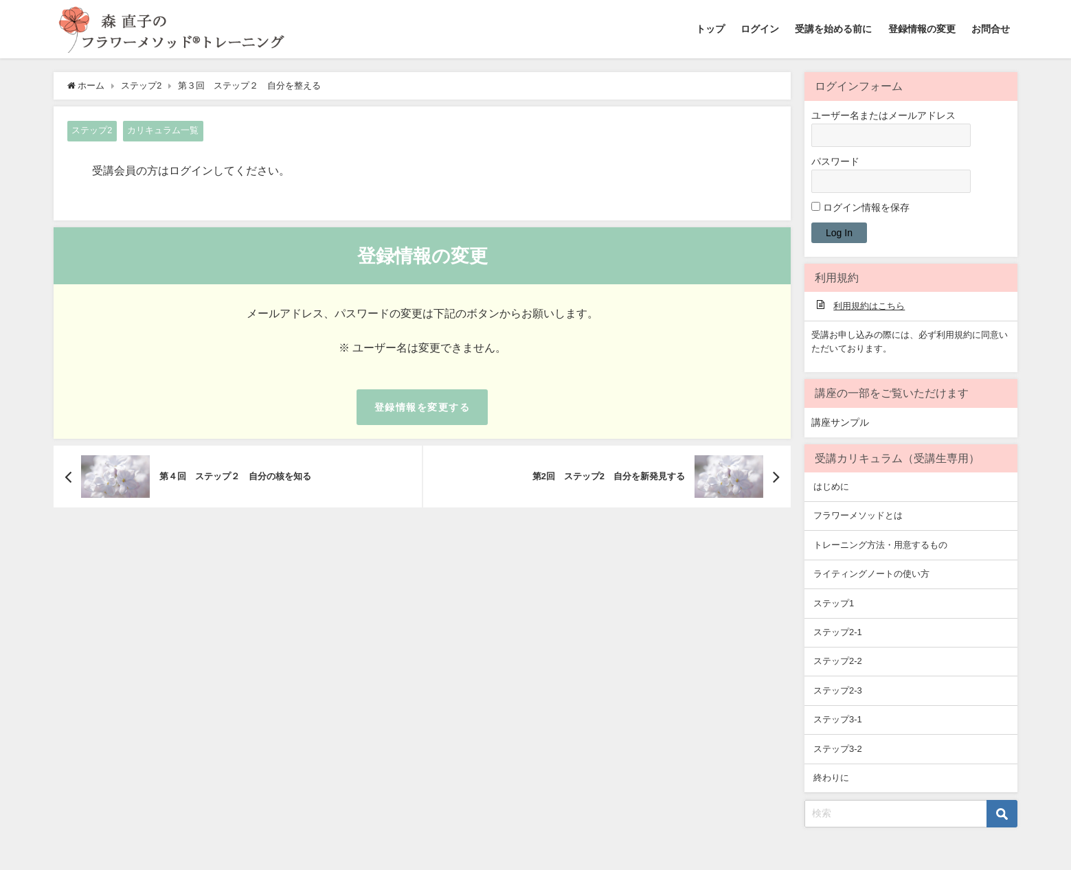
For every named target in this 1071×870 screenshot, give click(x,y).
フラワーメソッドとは (858, 515)
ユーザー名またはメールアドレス (883, 115)
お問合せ (990, 29)
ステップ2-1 (837, 632)
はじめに (831, 486)
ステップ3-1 (837, 719)
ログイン (760, 29)
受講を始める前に (833, 29)
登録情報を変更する (422, 407)
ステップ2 (91, 130)
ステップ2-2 (837, 660)
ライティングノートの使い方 (871, 573)
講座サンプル (840, 422)
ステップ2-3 (837, 690)
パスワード (835, 161)
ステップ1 (833, 603)
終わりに (831, 777)
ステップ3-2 (837, 748)
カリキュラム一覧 (163, 130)
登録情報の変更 (922, 29)
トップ (710, 29)
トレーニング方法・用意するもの (880, 544)
